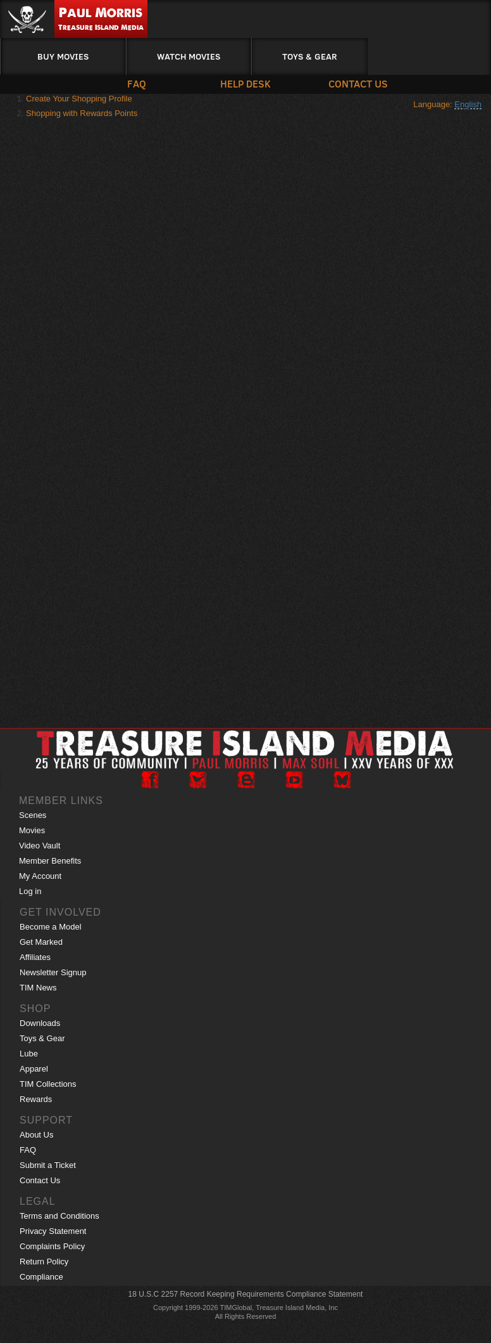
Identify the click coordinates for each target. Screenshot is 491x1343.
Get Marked (41, 942)
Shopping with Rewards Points (81, 113)
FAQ (136, 83)
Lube (29, 1053)
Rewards (36, 1099)
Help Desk (245, 83)
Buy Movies (63, 56)
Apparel (34, 1069)
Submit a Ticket (48, 1165)
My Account (40, 876)
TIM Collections (48, 1084)
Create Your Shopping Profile (79, 98)
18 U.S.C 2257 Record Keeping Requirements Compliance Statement (245, 1294)
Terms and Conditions (59, 1216)
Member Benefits (50, 861)
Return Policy (44, 1261)
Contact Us (357, 83)
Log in (30, 891)
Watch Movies (188, 56)
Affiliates (35, 957)
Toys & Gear (309, 56)
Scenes (32, 815)
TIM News (38, 987)
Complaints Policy (52, 1246)
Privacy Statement (53, 1231)
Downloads (40, 1023)
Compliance (41, 1276)
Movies (32, 830)
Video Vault (39, 845)
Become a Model (51, 926)
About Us (36, 1134)
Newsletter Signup (53, 972)
